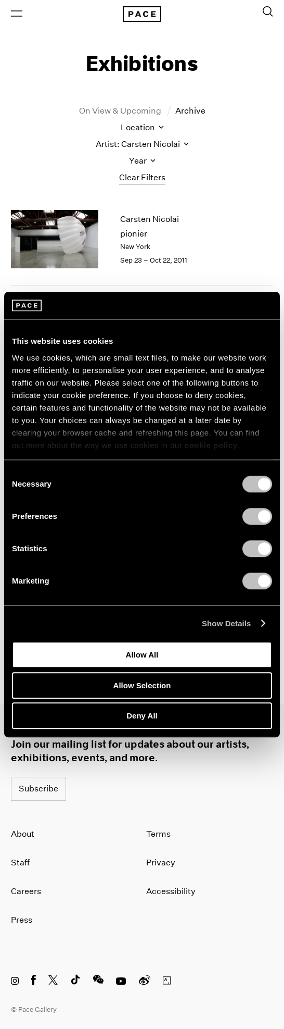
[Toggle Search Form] (268, 11)
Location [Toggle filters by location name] (142, 127)
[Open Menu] (16, 13)
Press (21, 920)
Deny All (141, 715)
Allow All (142, 654)
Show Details (226, 623)
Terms (158, 834)
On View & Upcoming (121, 111)
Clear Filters (142, 177)
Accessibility (171, 891)
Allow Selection (142, 685)
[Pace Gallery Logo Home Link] (142, 14)
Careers (26, 891)
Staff (20, 862)
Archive (190, 111)
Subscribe (38, 789)
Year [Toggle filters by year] (142, 161)
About (22, 834)
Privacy (160, 862)
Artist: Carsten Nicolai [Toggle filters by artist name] (142, 144)
